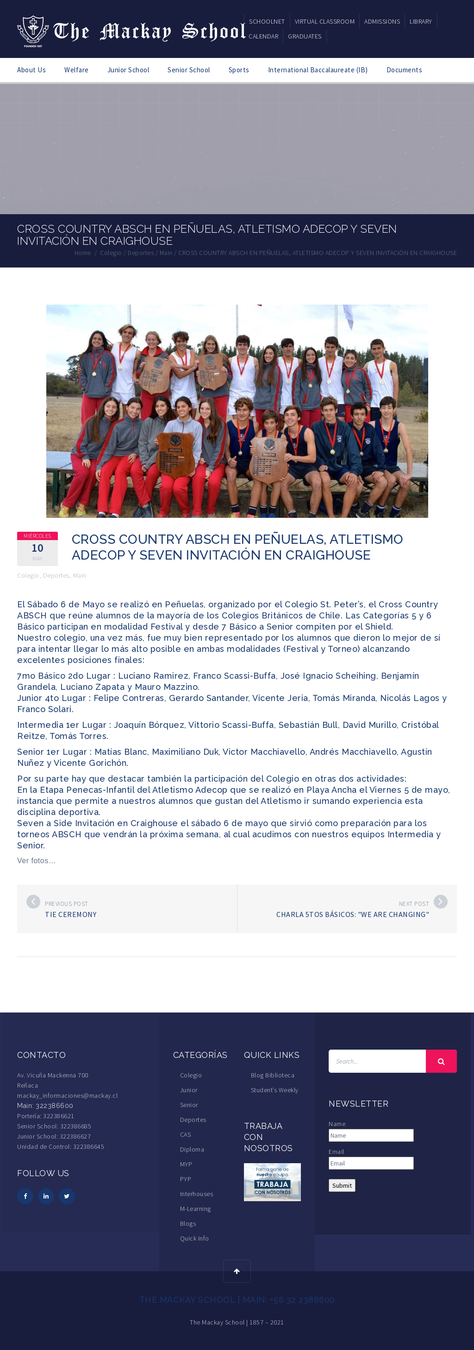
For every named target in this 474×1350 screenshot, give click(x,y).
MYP (186, 1163)
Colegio (28, 575)
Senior (189, 1104)
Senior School (189, 69)
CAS (185, 1134)
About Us (31, 69)
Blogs (188, 1223)
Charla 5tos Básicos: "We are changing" (352, 913)
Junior (189, 1089)
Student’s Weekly (275, 1089)
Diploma (192, 1149)
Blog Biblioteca (273, 1074)
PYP (186, 1178)
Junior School (128, 69)
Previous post (66, 903)
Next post (414, 903)
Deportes (56, 575)
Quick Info (194, 1238)
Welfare (76, 69)
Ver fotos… (36, 860)
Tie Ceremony (70, 913)
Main (80, 575)
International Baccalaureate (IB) (318, 69)
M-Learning (195, 1208)
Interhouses (196, 1193)
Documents (405, 69)
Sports (239, 69)
